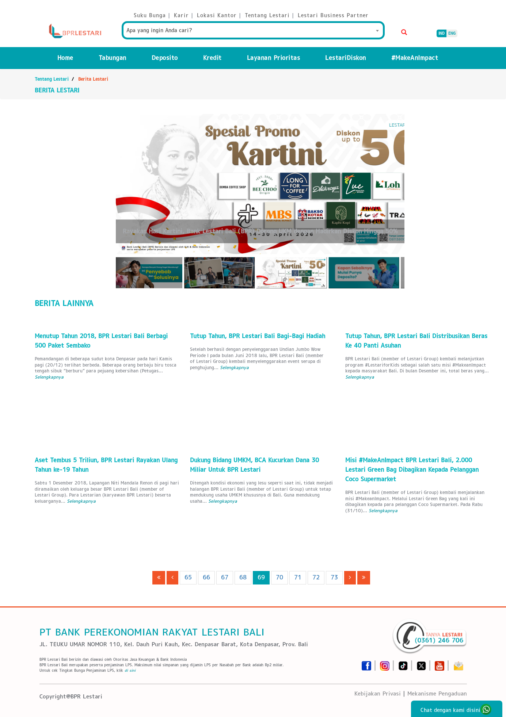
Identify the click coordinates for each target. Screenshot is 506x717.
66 (206, 577)
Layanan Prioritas (273, 58)
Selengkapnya (49, 377)
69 (261, 577)
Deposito (165, 58)
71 (297, 577)
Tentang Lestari (52, 79)
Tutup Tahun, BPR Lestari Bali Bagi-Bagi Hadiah (257, 336)
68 (243, 577)
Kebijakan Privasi (377, 693)
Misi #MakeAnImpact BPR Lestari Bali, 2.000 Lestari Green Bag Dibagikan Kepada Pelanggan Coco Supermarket (412, 469)
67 (224, 577)
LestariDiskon (345, 58)
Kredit (212, 58)
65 (188, 577)
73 (334, 577)
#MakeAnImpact (414, 58)
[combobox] (253, 30)
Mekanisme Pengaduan (437, 693)
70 (279, 577)
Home (65, 58)
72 (316, 577)
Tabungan (112, 58)
